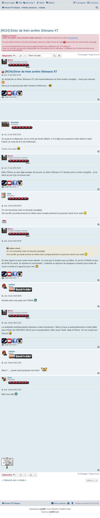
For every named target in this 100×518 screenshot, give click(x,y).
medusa (12, 284)
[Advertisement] (50, 19)
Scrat (10, 377)
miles (9, 194)
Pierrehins (15, 122)
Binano (10, 60)
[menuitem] (19, 3)
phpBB (42, 509)
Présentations (72, 38)
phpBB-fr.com (54, 512)
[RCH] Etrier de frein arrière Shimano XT (30, 30)
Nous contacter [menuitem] (58, 503)
